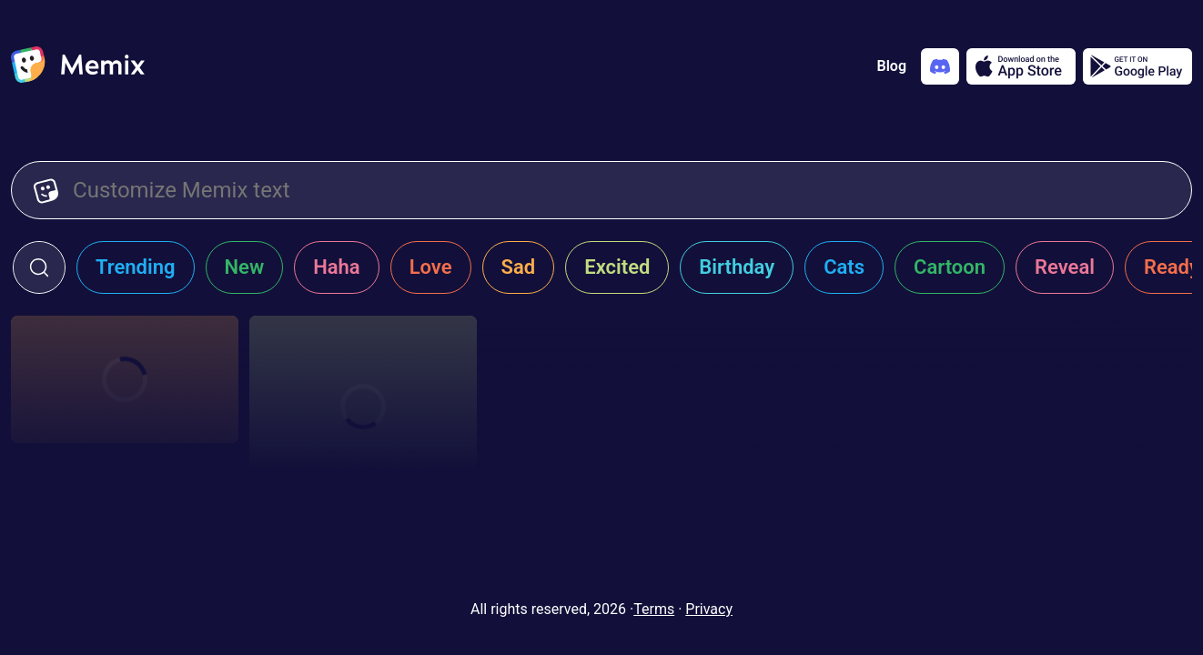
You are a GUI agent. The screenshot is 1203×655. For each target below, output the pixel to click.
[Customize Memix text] (621, 190)
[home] (78, 66)
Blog (891, 66)
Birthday (736, 267)
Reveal (1065, 267)
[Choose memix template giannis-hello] (363, 407)
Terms (653, 609)
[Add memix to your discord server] (940, 66)
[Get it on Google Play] (1137, 66)
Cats (844, 267)
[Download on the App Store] (1021, 66)
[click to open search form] (39, 267)
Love (430, 267)
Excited (617, 267)
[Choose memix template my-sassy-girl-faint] (124, 379)
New (245, 267)
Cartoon (950, 267)
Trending (136, 267)
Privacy (709, 609)
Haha (336, 267)
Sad (518, 267)
